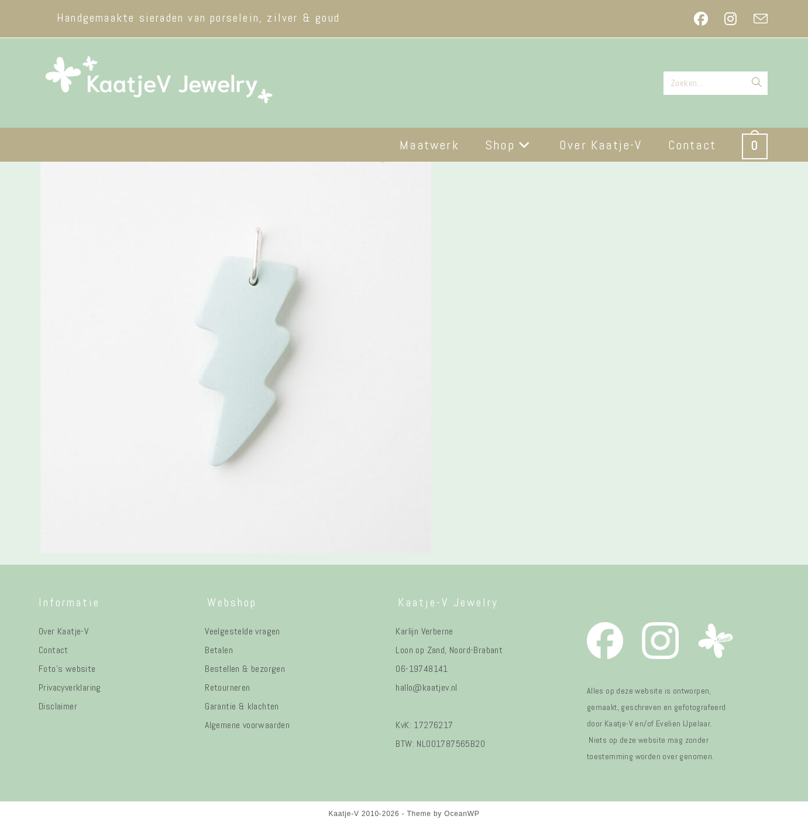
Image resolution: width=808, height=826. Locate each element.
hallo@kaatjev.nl (426, 687)
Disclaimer (58, 706)
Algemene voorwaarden (247, 725)
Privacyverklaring (70, 687)
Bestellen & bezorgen (245, 669)
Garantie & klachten (242, 706)
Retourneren (227, 687)
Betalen (219, 650)
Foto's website (67, 669)
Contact (53, 650)
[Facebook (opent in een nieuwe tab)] (701, 19)
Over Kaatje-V (63, 631)
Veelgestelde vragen (242, 631)
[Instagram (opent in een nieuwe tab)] (730, 19)
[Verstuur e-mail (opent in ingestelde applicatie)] (756, 19)
